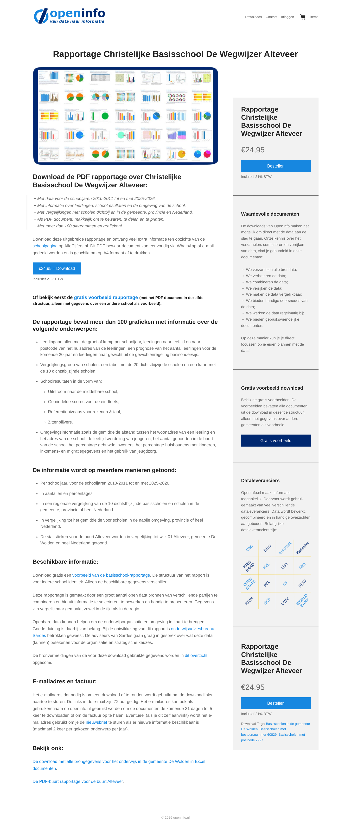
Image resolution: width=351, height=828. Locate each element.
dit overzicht (196, 655)
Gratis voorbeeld (275, 440)
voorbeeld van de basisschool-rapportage (111, 575)
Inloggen (287, 17)
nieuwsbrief (96, 722)
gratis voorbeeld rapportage (106, 297)
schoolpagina (45, 245)
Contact (271, 17)
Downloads (253, 17)
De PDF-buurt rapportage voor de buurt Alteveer (78, 781)
